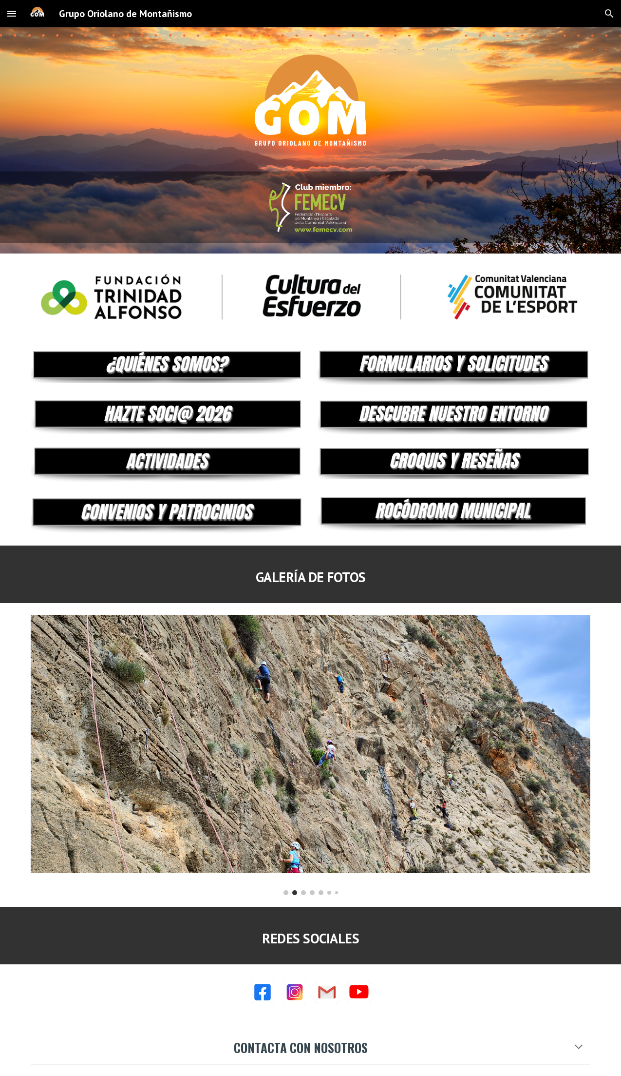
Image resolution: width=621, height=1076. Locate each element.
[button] (11, 13)
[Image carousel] (311, 755)
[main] (311, 574)
